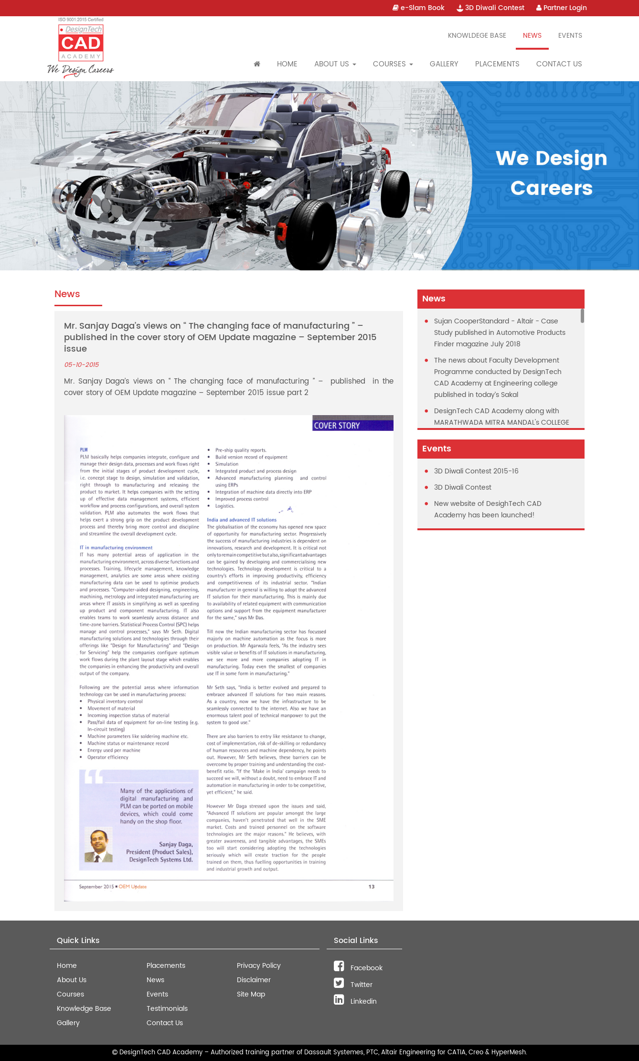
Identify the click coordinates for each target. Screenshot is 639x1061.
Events (570, 35)
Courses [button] (393, 64)
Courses (70, 994)
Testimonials (167, 1008)
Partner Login (561, 7)
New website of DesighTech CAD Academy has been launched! (488, 509)
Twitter (353, 984)
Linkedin (355, 1001)
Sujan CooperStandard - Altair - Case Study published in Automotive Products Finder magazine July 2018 (499, 333)
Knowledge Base (84, 1008)
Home (287, 64)
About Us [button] (335, 64)
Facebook (358, 968)
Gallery (444, 64)
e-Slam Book (419, 7)
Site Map (251, 994)
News (532, 35)
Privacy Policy (259, 965)
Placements (497, 64)
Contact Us (559, 64)
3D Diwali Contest (490, 7)
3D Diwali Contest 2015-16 (476, 471)
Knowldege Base (477, 35)
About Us (71, 980)
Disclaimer (254, 980)
